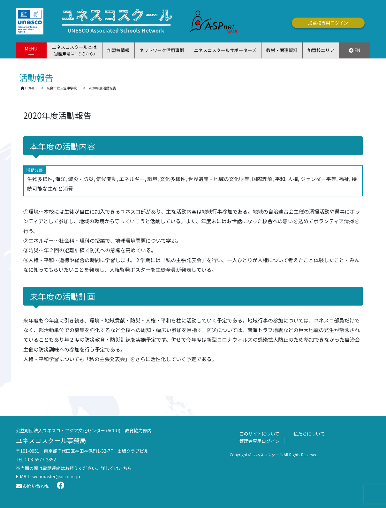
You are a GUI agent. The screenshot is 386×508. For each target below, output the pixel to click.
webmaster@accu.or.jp (56, 476)
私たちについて (309, 433)
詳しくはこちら (116, 468)
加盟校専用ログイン (328, 22)
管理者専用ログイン (259, 441)
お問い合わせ (32, 485)
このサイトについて (259, 433)
